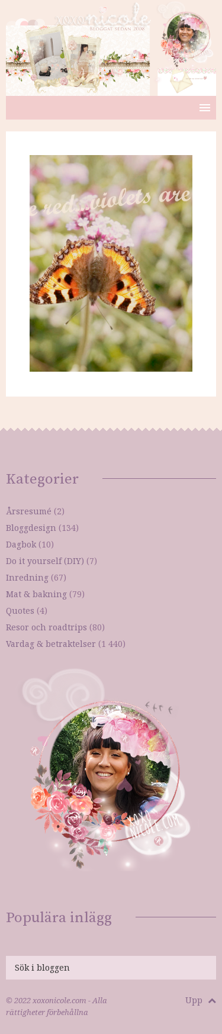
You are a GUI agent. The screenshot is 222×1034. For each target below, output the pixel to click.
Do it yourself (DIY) (45, 560)
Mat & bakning (36, 594)
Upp (200, 1000)
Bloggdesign (31, 527)
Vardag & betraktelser (51, 643)
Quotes (20, 610)
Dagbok (21, 544)
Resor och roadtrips (46, 627)
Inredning (27, 577)
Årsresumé (29, 511)
